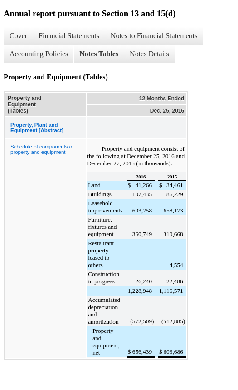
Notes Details (149, 54)
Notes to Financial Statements (154, 35)
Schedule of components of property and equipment (41, 149)
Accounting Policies (39, 54)
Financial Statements (69, 35)
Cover (18, 35)
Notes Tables (98, 54)
